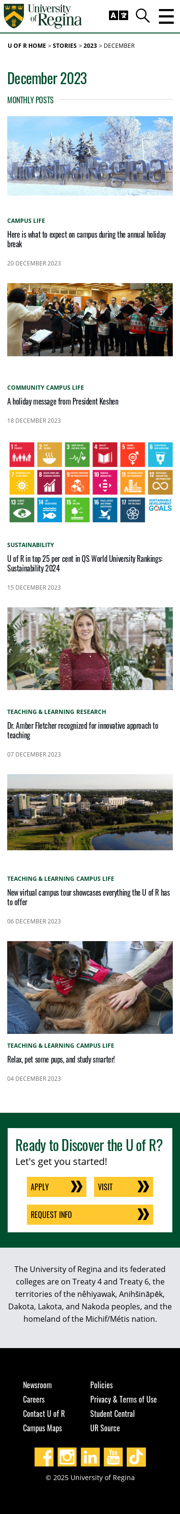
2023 (90, 46)
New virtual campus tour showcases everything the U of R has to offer (88, 897)
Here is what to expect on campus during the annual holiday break (86, 239)
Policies (101, 1385)
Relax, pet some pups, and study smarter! (61, 1059)
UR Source (105, 1428)
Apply (40, 1187)
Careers (34, 1399)
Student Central (112, 1413)
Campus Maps (42, 1428)
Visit (105, 1187)
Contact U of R (44, 1413)
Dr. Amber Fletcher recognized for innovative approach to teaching (82, 730)
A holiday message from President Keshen (62, 401)
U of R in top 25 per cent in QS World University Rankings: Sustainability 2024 (84, 563)
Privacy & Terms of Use (123, 1399)
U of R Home (27, 46)
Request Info (51, 1214)
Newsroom (37, 1385)
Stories (65, 46)
